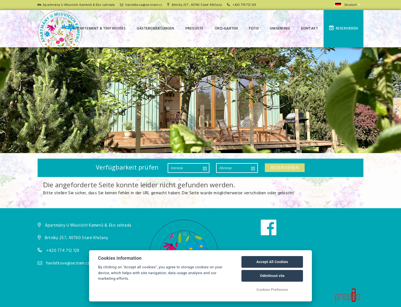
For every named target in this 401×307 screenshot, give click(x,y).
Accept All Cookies (272, 262)
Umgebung (280, 28)
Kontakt (309, 28)
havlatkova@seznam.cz (141, 5)
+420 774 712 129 (244, 5)
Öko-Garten (226, 28)
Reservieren (343, 28)
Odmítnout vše (272, 276)
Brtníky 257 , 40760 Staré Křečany (194, 5)
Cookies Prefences (272, 290)
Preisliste (194, 28)
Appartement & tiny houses (99, 28)
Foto (254, 28)
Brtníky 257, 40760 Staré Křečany (76, 238)
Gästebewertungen (155, 28)
